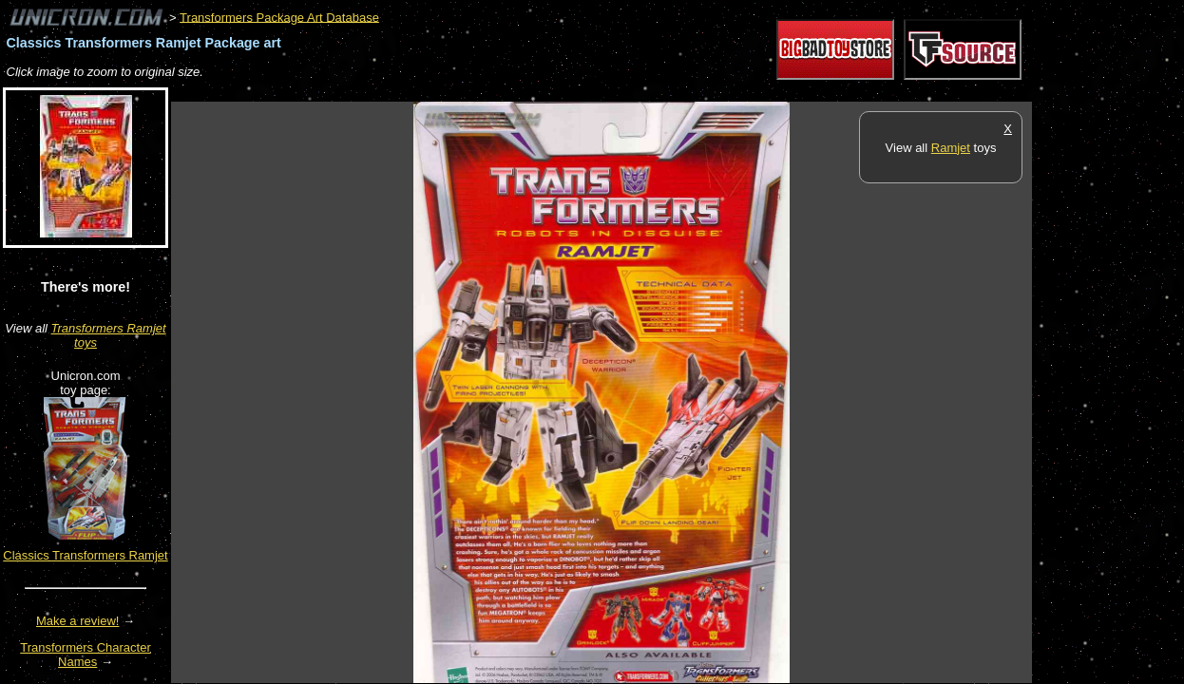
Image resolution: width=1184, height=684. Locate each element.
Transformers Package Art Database (279, 17)
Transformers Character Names (85, 654)
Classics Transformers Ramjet (85, 555)
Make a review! (77, 621)
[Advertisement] (517, 92)
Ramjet (950, 148)
